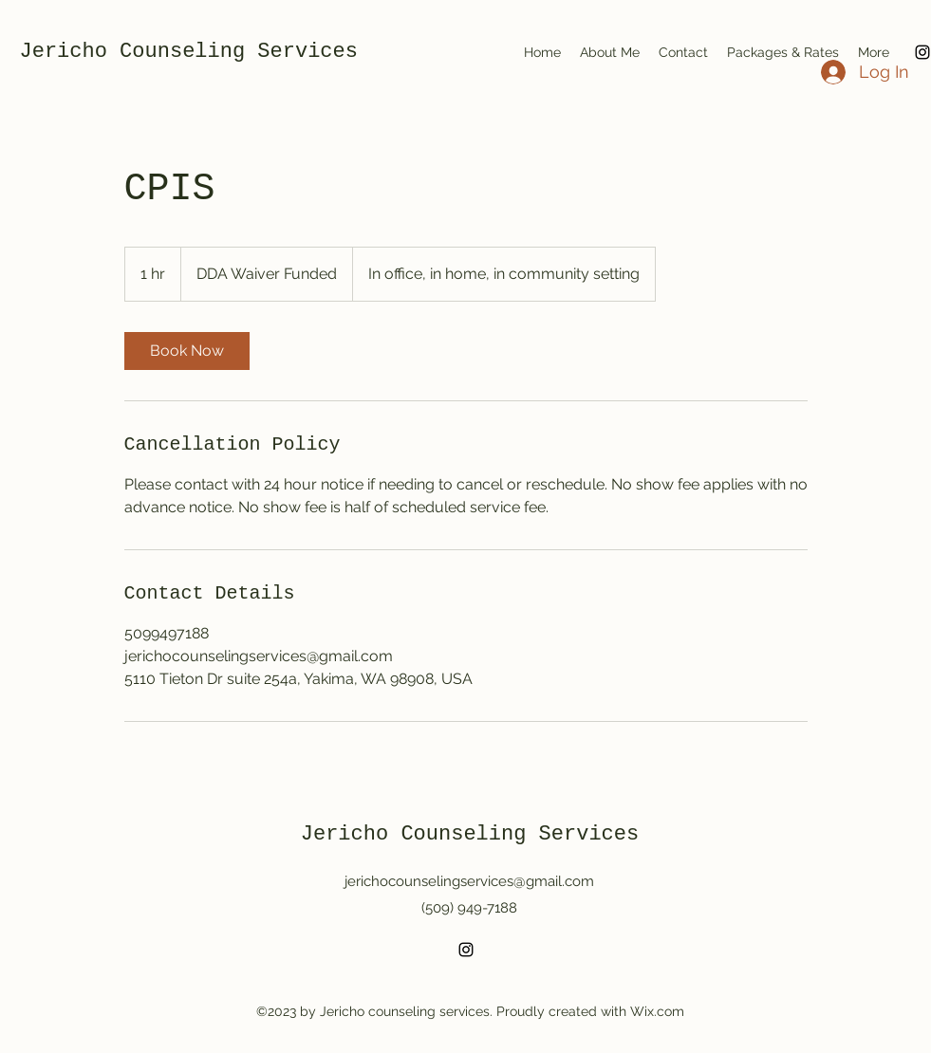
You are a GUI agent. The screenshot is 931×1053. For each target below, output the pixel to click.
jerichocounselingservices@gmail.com (469, 881)
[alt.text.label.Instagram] (465, 949)
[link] (187, 351)
